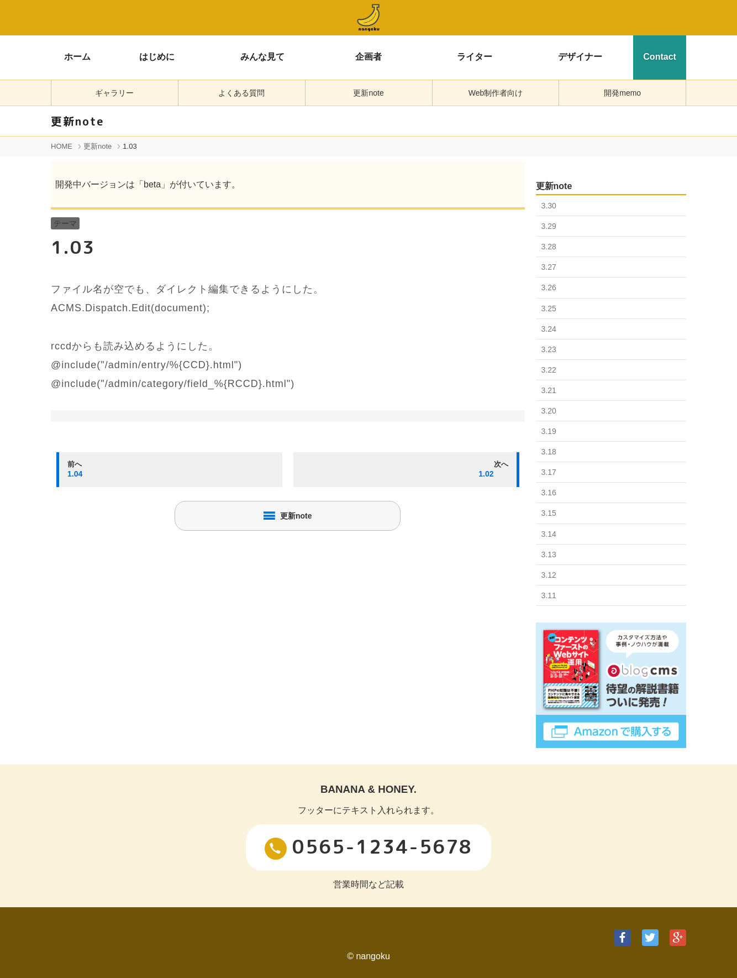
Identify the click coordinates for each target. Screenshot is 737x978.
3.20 (548, 410)
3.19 (548, 431)
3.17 (548, 472)
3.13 (548, 554)
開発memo (622, 92)
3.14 (548, 534)
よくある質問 (241, 92)
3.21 (548, 390)
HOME (61, 146)
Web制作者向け (495, 92)
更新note (368, 92)
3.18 (548, 451)
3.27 (548, 267)
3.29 (548, 226)
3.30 (548, 205)
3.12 (548, 575)
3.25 (548, 308)
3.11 (548, 595)
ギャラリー (114, 92)
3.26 (548, 287)
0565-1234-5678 (368, 846)
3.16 (548, 492)
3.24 (548, 329)
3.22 (548, 369)
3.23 (548, 349)
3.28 (548, 246)
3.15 (548, 513)
